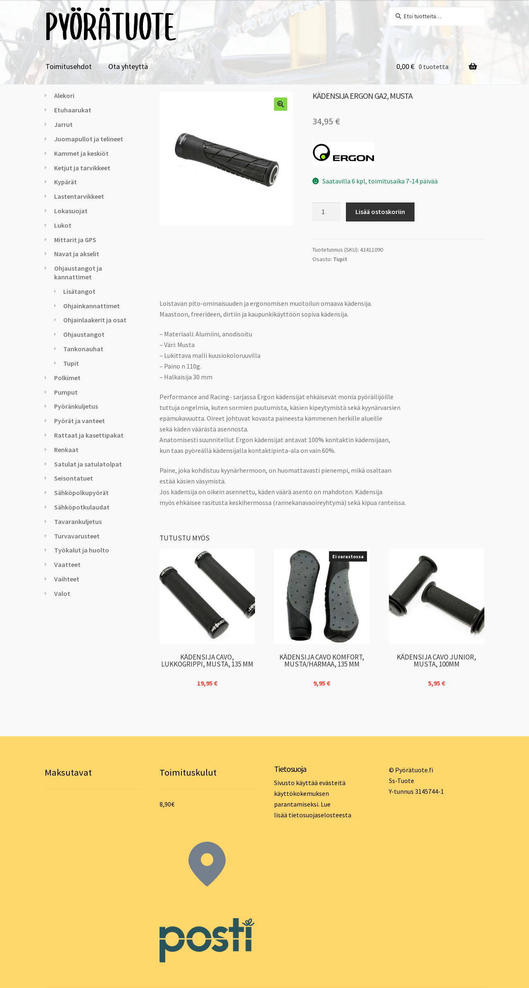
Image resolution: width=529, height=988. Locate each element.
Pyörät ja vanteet (79, 421)
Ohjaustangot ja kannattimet (78, 272)
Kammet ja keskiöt (81, 153)
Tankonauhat (83, 349)
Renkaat (66, 449)
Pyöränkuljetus (76, 406)
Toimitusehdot (68, 66)
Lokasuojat (71, 211)
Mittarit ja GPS (75, 240)
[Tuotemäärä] (326, 211)
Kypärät (65, 182)
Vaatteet (67, 564)
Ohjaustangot (84, 334)
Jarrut (63, 124)
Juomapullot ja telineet (88, 139)
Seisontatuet (73, 478)
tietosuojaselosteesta (319, 815)
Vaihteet (66, 579)
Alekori (64, 95)
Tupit (340, 259)
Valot (62, 593)
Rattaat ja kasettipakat (89, 435)
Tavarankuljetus (78, 521)
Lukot (62, 225)
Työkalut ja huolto (81, 550)
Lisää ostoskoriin (380, 211)
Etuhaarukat (72, 110)
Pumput (66, 392)
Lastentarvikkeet (79, 196)
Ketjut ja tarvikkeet (82, 168)
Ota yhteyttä (128, 66)
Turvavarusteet (77, 536)
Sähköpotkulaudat (82, 507)
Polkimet (67, 378)
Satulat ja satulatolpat (88, 464)
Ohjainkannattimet (91, 306)
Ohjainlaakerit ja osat (94, 320)
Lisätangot (79, 291)
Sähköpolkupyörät (81, 492)
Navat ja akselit (76, 254)
